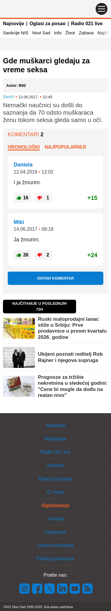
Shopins (55, 465)
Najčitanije (56, 438)
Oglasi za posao (48, 23)
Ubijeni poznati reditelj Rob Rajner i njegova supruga (70, 357)
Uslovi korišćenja (55, 545)
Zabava (86, 32)
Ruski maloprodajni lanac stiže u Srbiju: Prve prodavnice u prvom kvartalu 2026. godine (72, 328)
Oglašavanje (55, 505)
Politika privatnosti (55, 558)
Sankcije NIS (15, 32)
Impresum (55, 532)
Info (58, 32)
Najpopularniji (65, 147)
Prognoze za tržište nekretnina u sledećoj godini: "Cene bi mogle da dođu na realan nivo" (72, 386)
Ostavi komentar (55, 278)
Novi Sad (41, 32)
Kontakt (55, 518)
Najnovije (13, 23)
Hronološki (24, 147)
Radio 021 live (87, 23)
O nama (55, 492)
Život (70, 32)
